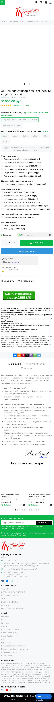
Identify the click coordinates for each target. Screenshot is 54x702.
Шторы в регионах (9, 633)
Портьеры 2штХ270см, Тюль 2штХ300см (20, 120)
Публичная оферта (9, 652)
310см (35, 136)
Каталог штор (15, 336)
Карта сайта (6, 643)
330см (5, 142)
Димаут (3, 342)
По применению (28, 338)
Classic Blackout (40, 338)
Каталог (4, 620)
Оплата (4, 626)
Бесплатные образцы (10, 629)
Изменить (15, 262)
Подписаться (44, 523)
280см (5, 136)
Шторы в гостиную (8, 344)
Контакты (5, 616)
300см (25, 136)
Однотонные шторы (23, 344)
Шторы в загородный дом (41, 344)
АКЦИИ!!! (5, 589)
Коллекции (9, 338)
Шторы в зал (6, 346)
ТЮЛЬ (4, 599)
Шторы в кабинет (27, 342)
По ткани (17, 338)
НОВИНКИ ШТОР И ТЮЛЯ (13, 592)
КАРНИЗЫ (5, 605)
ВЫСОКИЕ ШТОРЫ (28, 336)
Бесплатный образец (12, 125)
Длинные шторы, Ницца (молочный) (10, 495)
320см (45, 136)
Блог (3, 639)
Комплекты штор (13, 342)
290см (15, 136)
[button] (24, 84)
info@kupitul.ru (10, 560)
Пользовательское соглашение (14, 646)
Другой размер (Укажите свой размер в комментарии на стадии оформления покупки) (26, 149)
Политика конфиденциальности (13, 528)
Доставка (5, 623)
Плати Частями (7, 656)
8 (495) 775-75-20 (11, 554)
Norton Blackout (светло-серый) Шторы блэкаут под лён (39, 495)
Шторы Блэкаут (44, 340)
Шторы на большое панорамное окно (25, 346)
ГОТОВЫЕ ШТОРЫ (42, 336)
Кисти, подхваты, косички (12, 609)
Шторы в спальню (40, 342)
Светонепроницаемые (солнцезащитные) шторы (19, 340)
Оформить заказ (27, 251)
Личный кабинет (8, 636)
